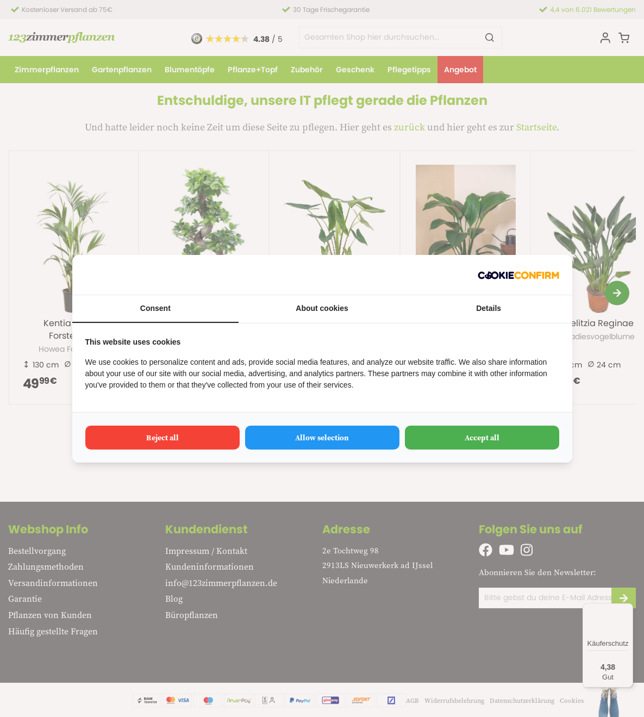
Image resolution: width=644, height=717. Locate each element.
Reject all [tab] (162, 437)
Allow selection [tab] (322, 437)
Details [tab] (488, 308)
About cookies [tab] (322, 308)
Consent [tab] (155, 308)
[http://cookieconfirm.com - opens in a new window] (518, 275)
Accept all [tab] (482, 437)
